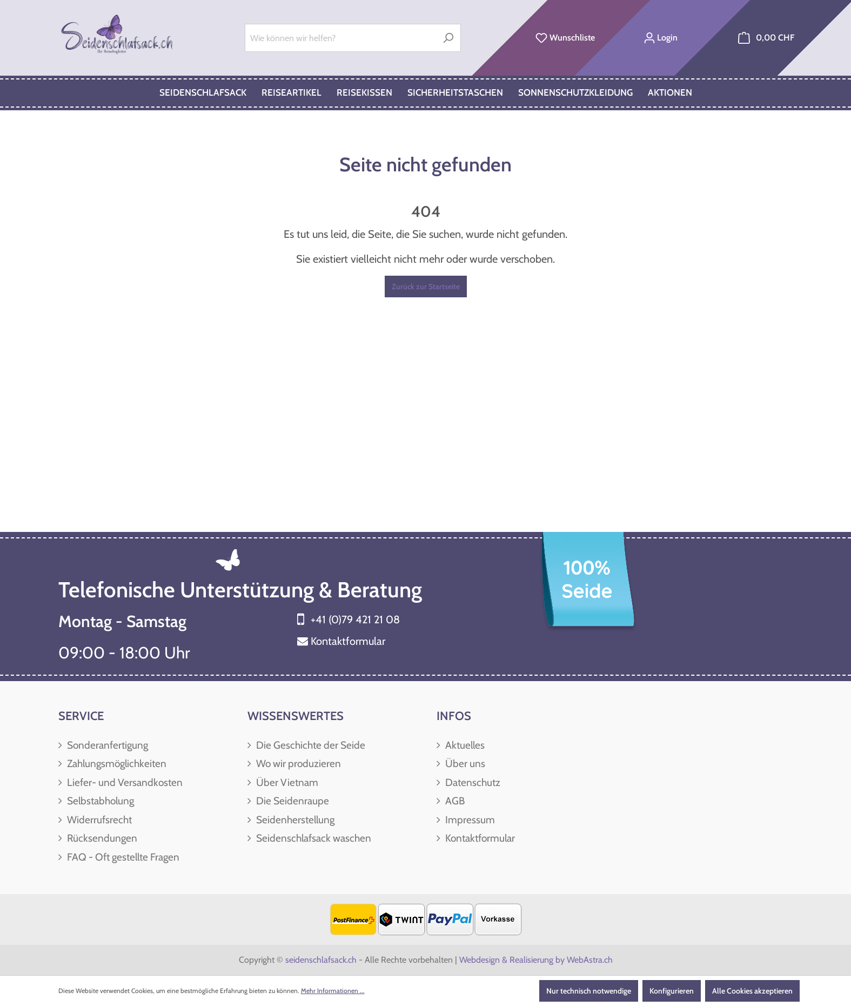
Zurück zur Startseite (426, 286)
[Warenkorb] (766, 38)
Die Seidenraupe (291, 801)
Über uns (464, 763)
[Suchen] (448, 38)
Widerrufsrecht (98, 820)
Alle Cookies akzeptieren (752, 991)
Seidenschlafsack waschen (312, 838)
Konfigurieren (671, 991)
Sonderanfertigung (106, 745)
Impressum (469, 820)
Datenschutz (471, 782)
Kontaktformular (348, 641)
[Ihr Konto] (660, 38)
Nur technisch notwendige (588, 991)
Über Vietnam (286, 782)
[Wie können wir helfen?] (340, 38)
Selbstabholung (99, 801)
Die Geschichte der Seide (309, 745)
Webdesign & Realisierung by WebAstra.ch (536, 960)
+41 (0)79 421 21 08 (355, 619)
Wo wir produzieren (297, 763)
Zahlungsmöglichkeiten (115, 763)
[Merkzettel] (565, 38)
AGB (454, 801)
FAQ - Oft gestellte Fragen (122, 857)
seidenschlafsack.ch (321, 960)
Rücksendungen (101, 838)
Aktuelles (464, 745)
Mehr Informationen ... (333, 991)
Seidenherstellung (294, 820)
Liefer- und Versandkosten (124, 782)
